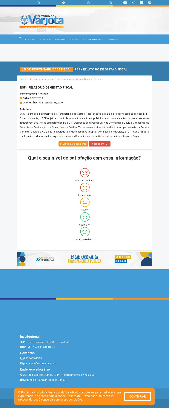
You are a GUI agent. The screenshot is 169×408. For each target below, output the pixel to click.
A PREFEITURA (30, 39)
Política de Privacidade (82, 396)
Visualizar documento (73, 144)
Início (23, 79)
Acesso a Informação (42, 79)
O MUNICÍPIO (45, 39)
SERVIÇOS (74, 39)
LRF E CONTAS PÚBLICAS (93, 39)
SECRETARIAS (61, 39)
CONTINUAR (137, 396)
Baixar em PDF (100, 144)
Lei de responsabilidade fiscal (73, 79)
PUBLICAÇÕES (112, 39)
